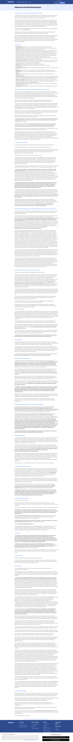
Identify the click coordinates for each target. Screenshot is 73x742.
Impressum (45, 725)
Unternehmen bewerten (23, 725)
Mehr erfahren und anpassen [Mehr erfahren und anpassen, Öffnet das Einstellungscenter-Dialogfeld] (56, 735)
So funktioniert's (34, 725)
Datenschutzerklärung (47, 732)
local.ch (56, 728)
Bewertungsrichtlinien (35, 728)
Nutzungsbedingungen (47, 730)
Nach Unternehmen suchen (22, 2)
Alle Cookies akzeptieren (56, 740)
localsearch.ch (57, 729)
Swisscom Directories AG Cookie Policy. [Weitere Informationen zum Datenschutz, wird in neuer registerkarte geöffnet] (31, 740)
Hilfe (30, 2)
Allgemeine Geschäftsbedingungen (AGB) (47, 728)
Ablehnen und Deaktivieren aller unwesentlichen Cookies (56, 737)
